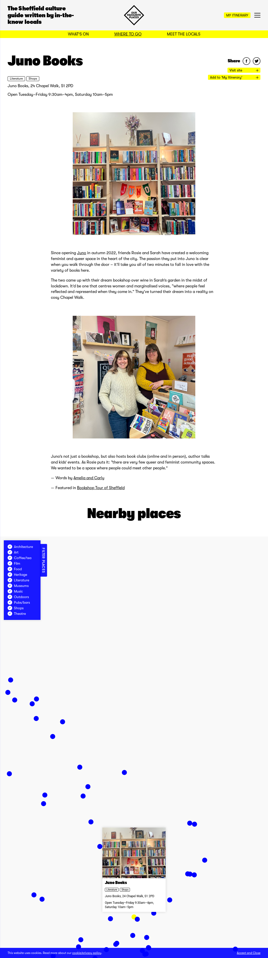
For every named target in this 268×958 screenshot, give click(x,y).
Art (13, 552)
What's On (78, 34)
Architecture (20, 547)
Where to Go (128, 34)
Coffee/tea (19, 558)
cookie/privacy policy (86, 953)
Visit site (243, 70)
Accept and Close (248, 953)
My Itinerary (237, 15)
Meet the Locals (183, 34)
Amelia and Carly (88, 478)
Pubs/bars (19, 602)
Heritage (17, 575)
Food (15, 569)
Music (15, 591)
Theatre (17, 614)
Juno (81, 253)
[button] (78, 947)
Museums (18, 586)
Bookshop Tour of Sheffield (101, 488)
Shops (33, 78)
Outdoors (18, 597)
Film (14, 563)
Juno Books (116, 882)
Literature (16, 78)
